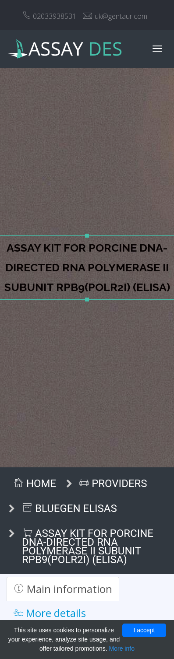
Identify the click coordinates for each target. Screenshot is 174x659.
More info (122, 648)
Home (34, 483)
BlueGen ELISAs (69, 508)
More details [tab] (50, 613)
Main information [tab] (63, 589)
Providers (113, 483)
